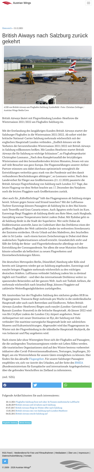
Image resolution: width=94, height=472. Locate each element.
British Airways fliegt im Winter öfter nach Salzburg (39, 407)
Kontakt (27, 456)
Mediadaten (60, 453)
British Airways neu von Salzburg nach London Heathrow (42, 410)
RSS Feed (7, 453)
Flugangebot (36, 359)
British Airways (25, 423)
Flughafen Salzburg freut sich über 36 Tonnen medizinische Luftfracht (47, 401)
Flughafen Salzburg (10, 423)
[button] (16, 385)
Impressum (84, 453)
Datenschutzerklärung (12, 456)
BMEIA (79, 362)
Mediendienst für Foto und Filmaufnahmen (33, 453)
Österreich (7, 28)
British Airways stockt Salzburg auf (32, 413)
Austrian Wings (16, 3)
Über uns (72, 453)
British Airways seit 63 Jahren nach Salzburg (36, 404)
